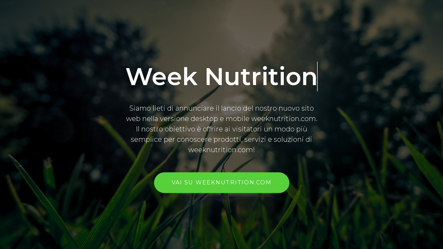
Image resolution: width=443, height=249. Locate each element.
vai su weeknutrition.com (222, 182)
